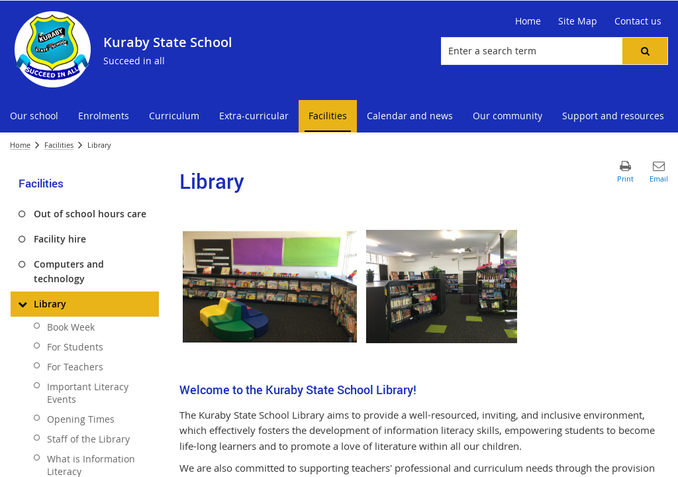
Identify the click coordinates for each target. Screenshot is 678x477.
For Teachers (75, 366)
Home (20, 145)
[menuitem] (34, 116)
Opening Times (81, 419)
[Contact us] (638, 21)
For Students (75, 347)
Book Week (71, 327)
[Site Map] (578, 21)
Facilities (58, 145)
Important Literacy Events (87, 392)
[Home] (528, 21)
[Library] (22, 304)
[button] (644, 51)
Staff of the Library (88, 439)
